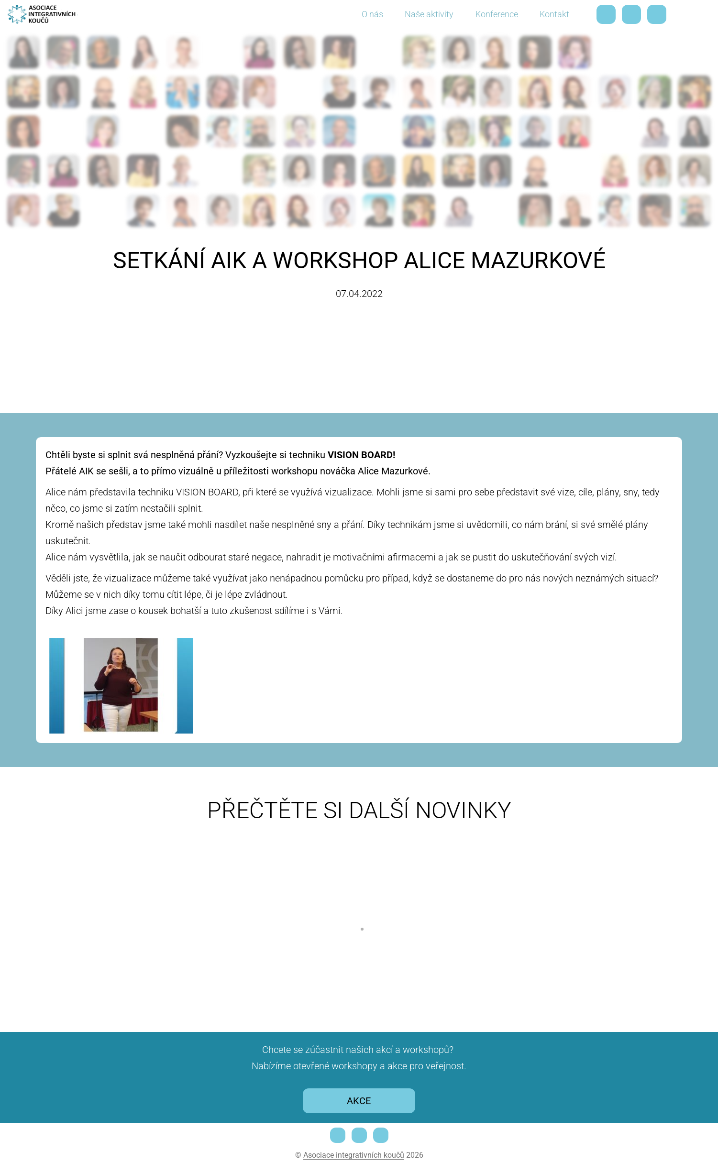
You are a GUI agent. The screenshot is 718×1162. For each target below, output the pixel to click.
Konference (496, 14)
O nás (372, 14)
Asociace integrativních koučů (353, 1155)
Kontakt (554, 14)
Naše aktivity (429, 14)
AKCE (359, 1101)
